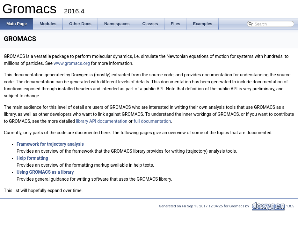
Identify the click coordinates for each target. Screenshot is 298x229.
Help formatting (32, 158)
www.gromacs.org (72, 63)
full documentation (152, 121)
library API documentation (101, 121)
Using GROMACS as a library (45, 172)
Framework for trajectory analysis (50, 144)
